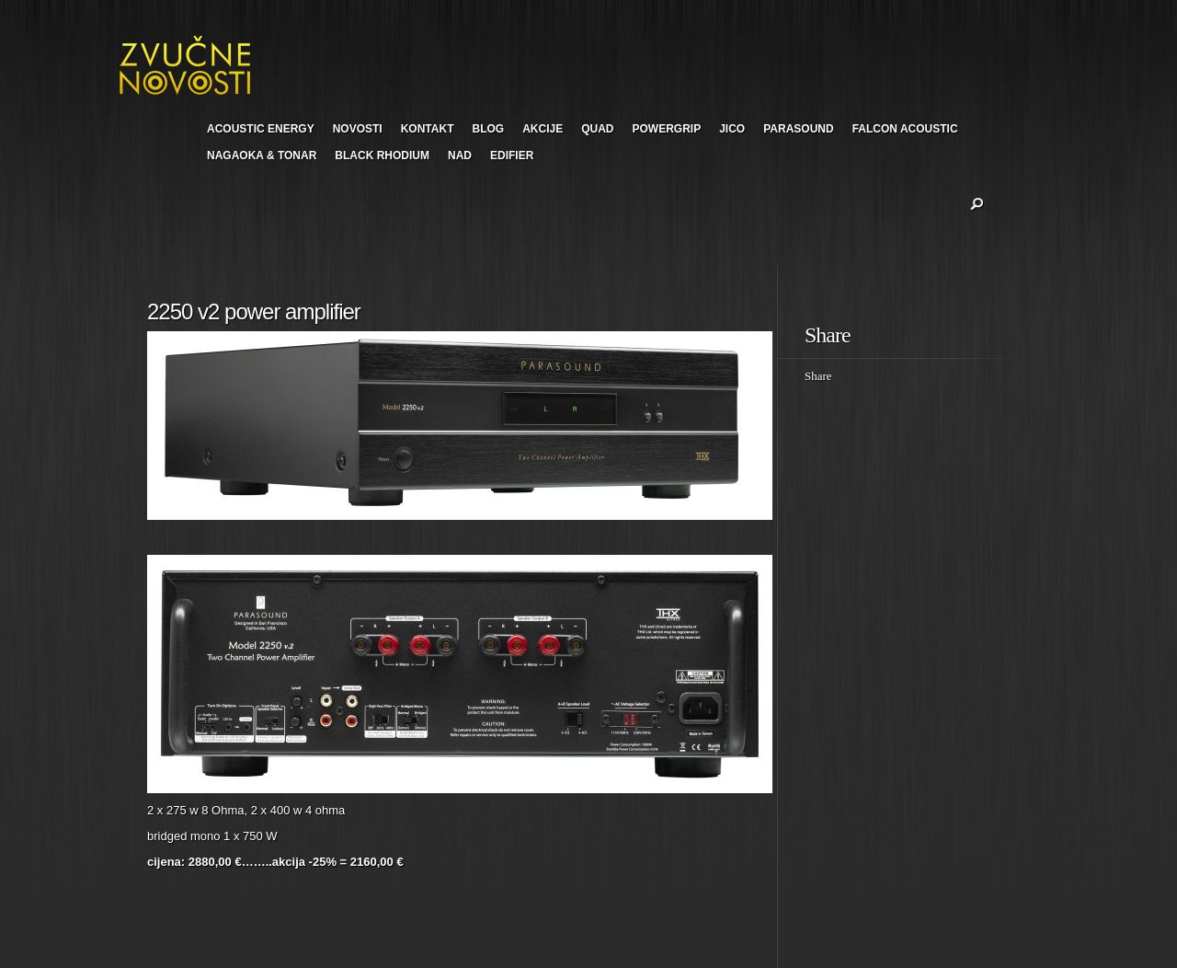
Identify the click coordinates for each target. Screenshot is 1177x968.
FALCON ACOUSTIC (905, 128)
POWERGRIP (667, 128)
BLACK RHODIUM (382, 155)
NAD (460, 155)
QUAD (597, 128)
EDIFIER (511, 155)
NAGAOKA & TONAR (261, 155)
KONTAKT (427, 128)
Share (818, 376)
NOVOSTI (358, 128)
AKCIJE (542, 128)
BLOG (488, 128)
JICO (732, 128)
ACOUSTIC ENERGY (260, 128)
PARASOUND (798, 128)
